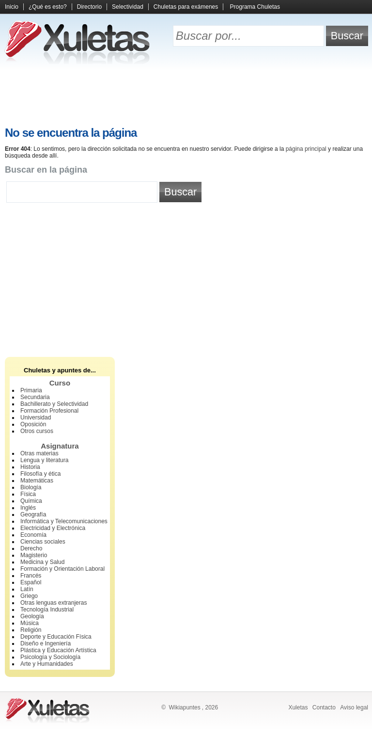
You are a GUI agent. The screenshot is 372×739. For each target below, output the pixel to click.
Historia (30, 467)
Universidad (35, 417)
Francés (30, 575)
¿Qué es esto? (48, 6)
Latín (26, 589)
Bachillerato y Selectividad (54, 404)
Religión (30, 630)
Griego (29, 596)
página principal (306, 148)
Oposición (33, 424)
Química (31, 501)
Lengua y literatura (44, 460)
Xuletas (298, 707)
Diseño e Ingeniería (45, 643)
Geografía (33, 514)
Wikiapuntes (184, 707)
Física (28, 494)
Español (30, 582)
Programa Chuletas (255, 6)
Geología (32, 616)
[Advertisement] (186, 97)
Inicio (11, 6)
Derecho (31, 548)
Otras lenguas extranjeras (53, 602)
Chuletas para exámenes (186, 6)
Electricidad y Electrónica (52, 528)
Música (29, 623)
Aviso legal (354, 707)
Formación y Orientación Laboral (62, 568)
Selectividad (127, 6)
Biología (30, 487)
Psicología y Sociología (50, 657)
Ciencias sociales (42, 541)
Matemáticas (36, 480)
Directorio (89, 6)
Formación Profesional (49, 410)
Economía (33, 534)
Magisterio (33, 555)
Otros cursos (36, 431)
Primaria (31, 390)
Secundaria (35, 397)
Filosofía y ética (40, 473)
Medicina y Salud (42, 562)
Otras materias (39, 453)
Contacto (324, 707)
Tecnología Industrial (47, 609)
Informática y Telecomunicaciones (64, 521)
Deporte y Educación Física (56, 636)
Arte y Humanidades (46, 663)
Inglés (28, 507)
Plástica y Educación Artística (58, 650)
